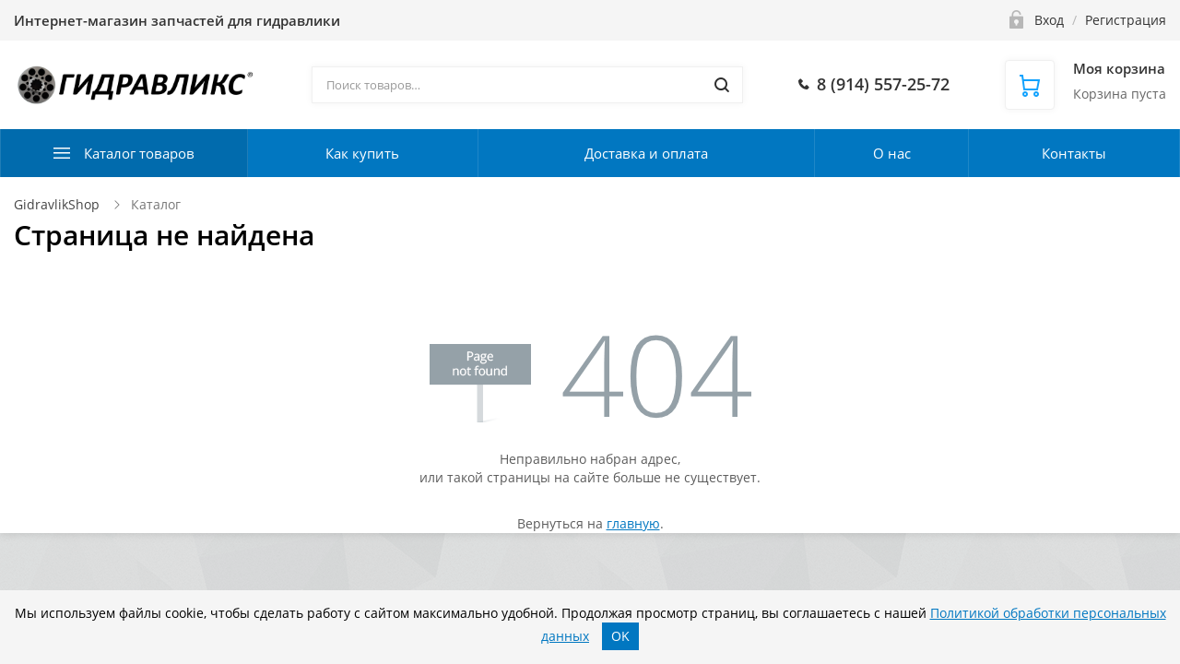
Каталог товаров (139, 153)
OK (620, 636)
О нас (892, 153)
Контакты (1074, 153)
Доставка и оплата (646, 153)
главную (633, 523)
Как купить (362, 153)
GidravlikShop (57, 204)
